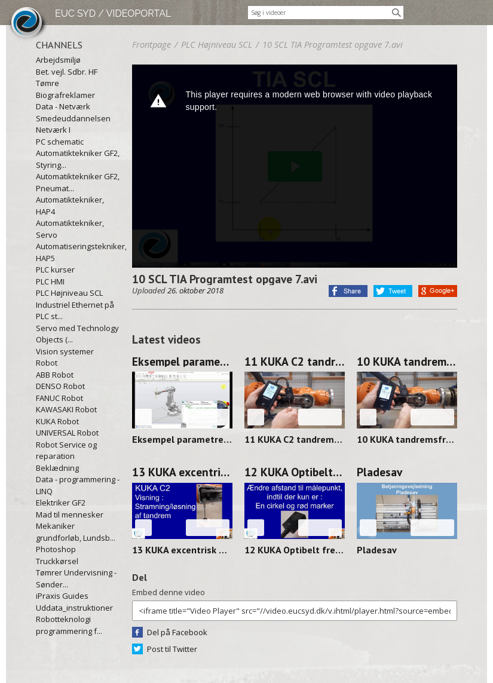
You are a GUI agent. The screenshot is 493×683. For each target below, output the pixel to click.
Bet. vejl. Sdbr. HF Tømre (66, 77)
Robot (46, 362)
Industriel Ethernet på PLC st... (75, 310)
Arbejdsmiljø (58, 59)
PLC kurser (55, 269)
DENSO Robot (60, 386)
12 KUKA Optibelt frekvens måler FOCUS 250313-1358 (294, 472)
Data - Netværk (63, 106)
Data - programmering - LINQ (78, 485)
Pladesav (379, 472)
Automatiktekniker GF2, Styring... (78, 159)
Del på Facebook (177, 632)
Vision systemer (65, 351)
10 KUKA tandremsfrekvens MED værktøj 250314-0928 (407, 361)
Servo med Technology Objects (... (77, 334)
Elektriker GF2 (60, 502)
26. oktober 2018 (195, 290)
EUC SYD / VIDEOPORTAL (113, 13)
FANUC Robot (59, 398)
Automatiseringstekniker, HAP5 (78, 252)
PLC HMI (50, 281)
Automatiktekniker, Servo (70, 229)
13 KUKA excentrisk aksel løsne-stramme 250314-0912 (182, 472)
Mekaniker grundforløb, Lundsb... (75, 531)
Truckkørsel (57, 561)
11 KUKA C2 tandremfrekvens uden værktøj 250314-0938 (294, 361)
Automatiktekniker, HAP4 (70, 205)
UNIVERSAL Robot (67, 432)
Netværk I (53, 129)
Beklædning (57, 468)
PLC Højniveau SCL (69, 292)
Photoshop (56, 549)
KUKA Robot (57, 421)
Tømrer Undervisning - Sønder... (76, 578)
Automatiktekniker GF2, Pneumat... (78, 182)
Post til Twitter (172, 649)
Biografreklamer (65, 95)
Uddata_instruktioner (74, 607)
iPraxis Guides (62, 595)
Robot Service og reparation (66, 450)
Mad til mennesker (69, 514)
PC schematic (60, 141)
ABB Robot (55, 374)
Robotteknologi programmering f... (69, 625)
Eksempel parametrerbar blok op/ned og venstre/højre (182, 361)
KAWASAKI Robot (66, 409)
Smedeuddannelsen (73, 118)
